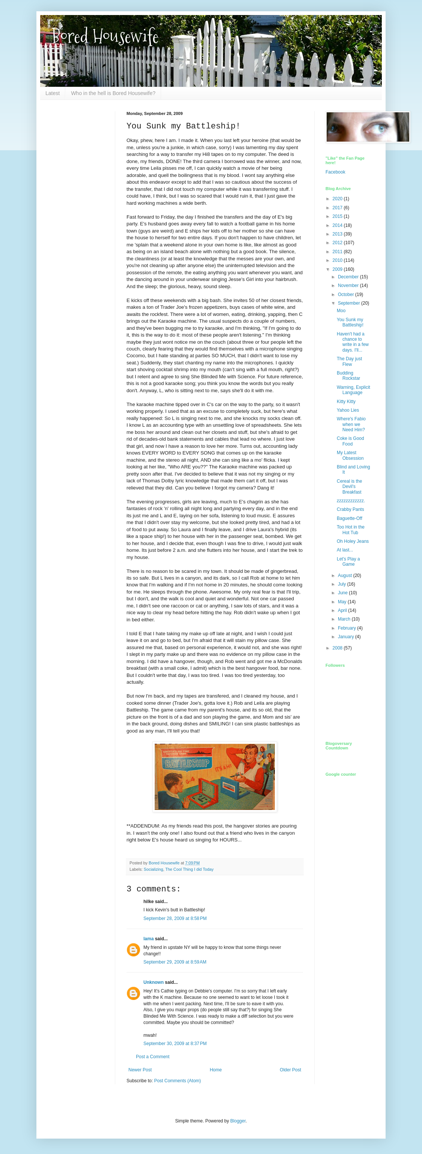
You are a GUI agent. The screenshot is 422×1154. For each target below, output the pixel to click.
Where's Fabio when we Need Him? (351, 424)
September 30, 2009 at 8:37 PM (174, 1043)
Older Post (290, 1069)
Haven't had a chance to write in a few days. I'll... (353, 342)
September (349, 303)
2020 (338, 198)
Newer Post (140, 1069)
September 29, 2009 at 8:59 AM (174, 962)
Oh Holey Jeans (353, 541)
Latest (52, 93)
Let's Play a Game (348, 561)
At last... (345, 550)
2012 (338, 242)
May (343, 601)
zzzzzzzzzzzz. (351, 500)
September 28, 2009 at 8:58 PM (174, 918)
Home (216, 1069)
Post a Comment (152, 1056)
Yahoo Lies (348, 410)
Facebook (335, 172)
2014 (338, 225)
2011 (338, 251)
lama (148, 938)
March (345, 619)
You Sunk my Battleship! (350, 322)
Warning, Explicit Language (353, 390)
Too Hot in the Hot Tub (351, 529)
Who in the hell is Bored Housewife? (113, 93)
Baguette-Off (349, 518)
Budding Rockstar (348, 375)
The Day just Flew (349, 361)
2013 (338, 234)
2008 (338, 648)
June (343, 592)
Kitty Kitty (346, 401)
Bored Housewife (104, 36)
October (346, 294)
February (347, 628)
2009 (338, 269)
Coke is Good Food (350, 441)
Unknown (153, 982)
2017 (338, 207)
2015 (338, 216)
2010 (338, 260)
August (345, 575)
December (349, 276)
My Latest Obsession (350, 455)
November (349, 285)
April (343, 610)
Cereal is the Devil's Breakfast (349, 487)
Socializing (153, 869)
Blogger (238, 1121)
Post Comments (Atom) (177, 1080)
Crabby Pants (350, 509)
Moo (341, 310)
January (346, 636)
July (342, 584)
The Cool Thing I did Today (189, 869)
